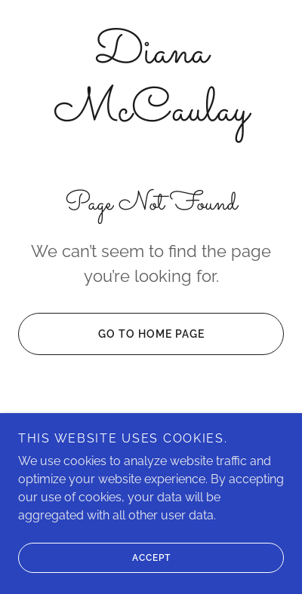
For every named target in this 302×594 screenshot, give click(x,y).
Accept (94, 558)
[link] (151, 82)
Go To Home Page (111, 334)
